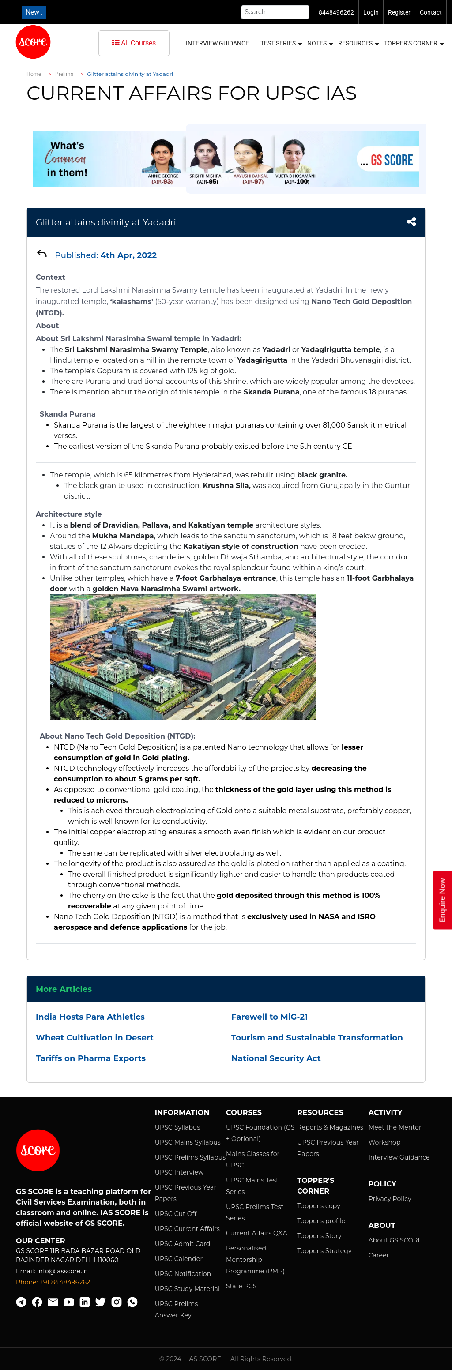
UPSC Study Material (187, 1289)
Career (379, 1255)
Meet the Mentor (395, 1127)
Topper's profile (321, 1221)
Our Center (40, 1241)
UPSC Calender (179, 1259)
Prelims (64, 74)
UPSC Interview (179, 1172)
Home (33, 74)
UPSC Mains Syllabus (188, 1142)
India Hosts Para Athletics (90, 1017)
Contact (431, 12)
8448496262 (336, 12)
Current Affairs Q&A (256, 1233)
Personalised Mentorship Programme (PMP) (255, 1259)
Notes (319, 44)
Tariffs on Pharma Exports (91, 1058)
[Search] (275, 12)
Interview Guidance (217, 43)
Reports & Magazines (330, 1127)
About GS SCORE (395, 1240)
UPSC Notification (183, 1274)
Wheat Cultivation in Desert (95, 1038)
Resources (358, 44)
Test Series (280, 44)
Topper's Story (319, 1236)
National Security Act (276, 1058)
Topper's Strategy (324, 1251)
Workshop (385, 1142)
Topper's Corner (413, 44)
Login (371, 12)
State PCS (241, 1286)
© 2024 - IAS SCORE (190, 1359)
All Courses (134, 43)
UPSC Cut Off (176, 1214)
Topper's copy (318, 1206)
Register (399, 12)
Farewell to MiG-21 (269, 1017)
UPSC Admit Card (183, 1244)
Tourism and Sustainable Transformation (317, 1038)
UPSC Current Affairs (187, 1229)
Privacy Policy (390, 1199)
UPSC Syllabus (177, 1127)
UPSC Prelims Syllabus (190, 1157)
